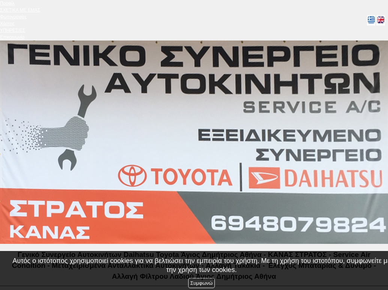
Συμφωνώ (201, 283)
